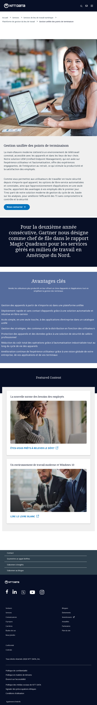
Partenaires (66, 626)
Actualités (65, 622)
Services (15, 17)
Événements (66, 613)
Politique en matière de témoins (19, 675)
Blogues (65, 608)
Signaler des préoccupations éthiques (21, 689)
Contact (10, 553)
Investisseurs (67, 617)
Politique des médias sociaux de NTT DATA (23, 685)
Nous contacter (15, 207)
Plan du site (66, 631)
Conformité (10, 645)
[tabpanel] (48, 127)
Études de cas (11, 631)
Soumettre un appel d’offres (18, 559)
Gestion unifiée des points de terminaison (56, 21)
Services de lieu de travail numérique (38, 17)
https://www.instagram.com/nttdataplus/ (42, 593)
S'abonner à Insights (15, 564)
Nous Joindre (86, 6)
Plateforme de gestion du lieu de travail (18, 21)
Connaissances (11, 617)
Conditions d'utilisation (15, 693)
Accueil (5, 17)
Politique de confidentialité (17, 670)
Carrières (9, 626)
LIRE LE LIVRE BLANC (22, 516)
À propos (9, 622)
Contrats (9, 650)
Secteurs (9, 608)
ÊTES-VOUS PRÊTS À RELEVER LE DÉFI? (32, 448)
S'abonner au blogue (15, 570)
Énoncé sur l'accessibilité (16, 679)
